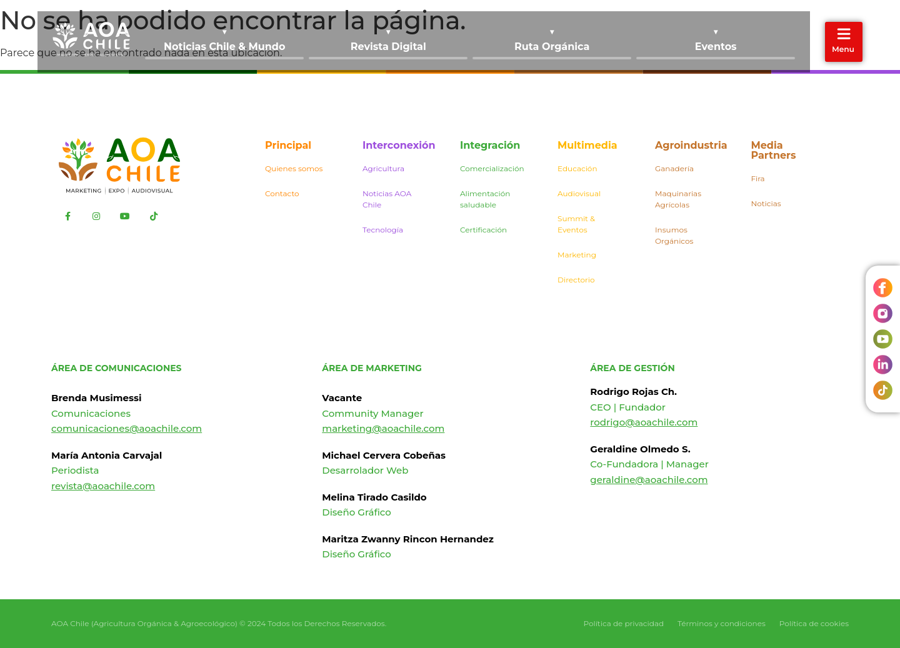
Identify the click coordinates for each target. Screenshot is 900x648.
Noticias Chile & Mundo (224, 46)
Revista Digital (388, 46)
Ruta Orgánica (551, 46)
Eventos (716, 46)
